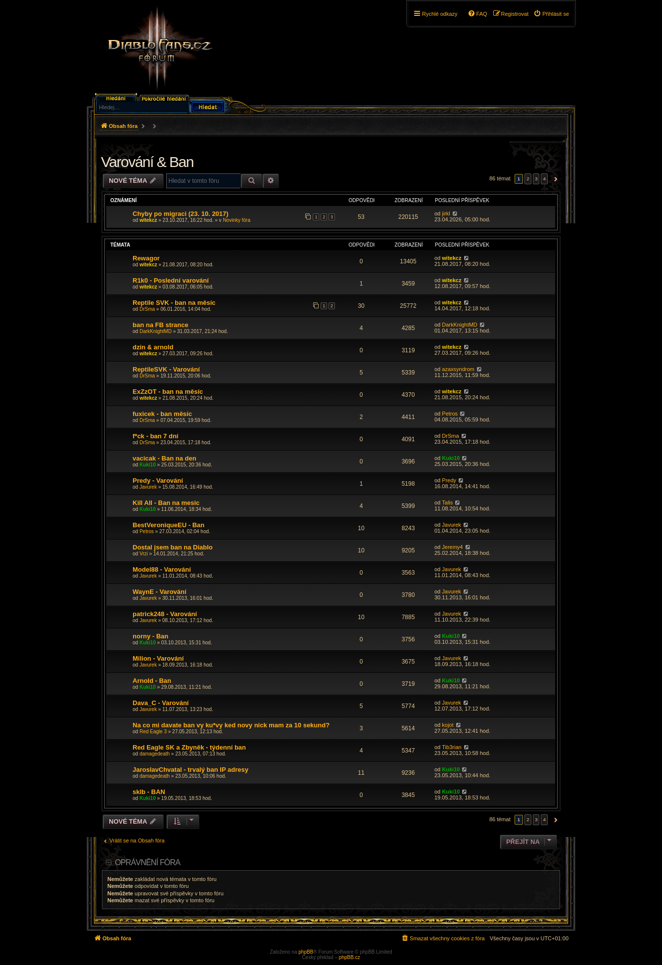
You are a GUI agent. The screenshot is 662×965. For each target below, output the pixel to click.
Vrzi (144, 553)
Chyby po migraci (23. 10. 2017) (181, 213)
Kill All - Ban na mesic (166, 502)
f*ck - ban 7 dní (155, 436)
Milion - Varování (158, 658)
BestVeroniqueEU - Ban (168, 525)
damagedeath (155, 753)
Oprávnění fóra (147, 862)
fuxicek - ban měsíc (162, 414)
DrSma (147, 309)
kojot (447, 725)
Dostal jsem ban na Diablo (173, 547)
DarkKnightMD (156, 331)
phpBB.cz (349, 957)
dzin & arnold (153, 347)
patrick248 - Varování (165, 614)
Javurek (148, 487)
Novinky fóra (236, 220)
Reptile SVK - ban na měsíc (174, 302)
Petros (450, 414)
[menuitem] (551, 14)
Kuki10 (148, 464)
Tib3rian (451, 747)
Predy (449, 480)
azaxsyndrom (458, 369)
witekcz (148, 220)
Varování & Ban (147, 162)
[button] (554, 178)
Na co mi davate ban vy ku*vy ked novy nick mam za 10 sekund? (231, 725)
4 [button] (544, 178)
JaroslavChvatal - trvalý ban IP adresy (190, 769)
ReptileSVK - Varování (166, 369)
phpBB (305, 952)
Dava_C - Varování (161, 703)
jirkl (446, 213)
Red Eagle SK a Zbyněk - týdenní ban (189, 747)
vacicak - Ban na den (164, 458)
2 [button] (527, 178)
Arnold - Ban (152, 680)
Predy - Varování (158, 480)
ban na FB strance (161, 325)
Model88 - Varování (162, 569)
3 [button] (536, 178)
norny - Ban (150, 636)
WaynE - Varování (160, 591)
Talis (447, 502)
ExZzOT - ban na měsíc (168, 391)
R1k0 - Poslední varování (171, 280)
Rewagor (146, 258)
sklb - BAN (149, 792)
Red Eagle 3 (153, 731)
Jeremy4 (452, 547)
